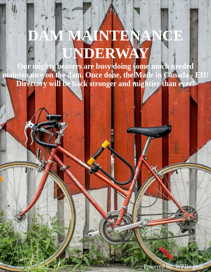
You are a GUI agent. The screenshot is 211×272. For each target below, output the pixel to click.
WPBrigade (189, 266)
